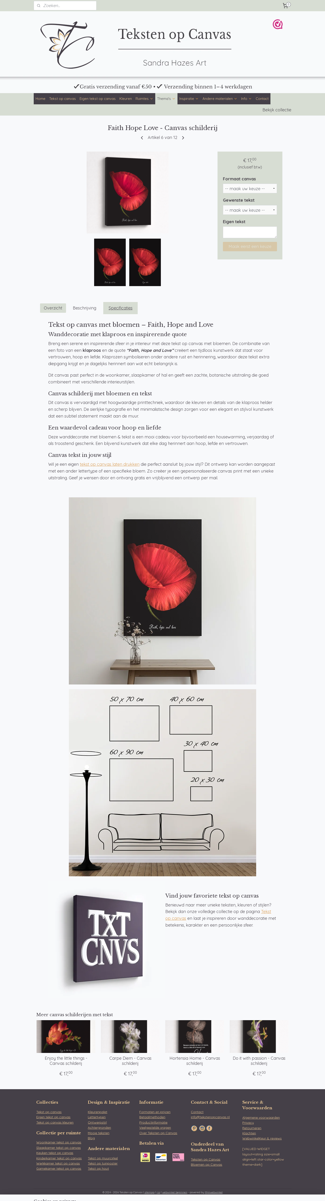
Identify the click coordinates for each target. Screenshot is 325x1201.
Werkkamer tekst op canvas (58, 1163)
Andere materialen (220, 98)
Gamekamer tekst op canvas (58, 1168)
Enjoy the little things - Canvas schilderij (66, 1061)
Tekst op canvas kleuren (55, 1122)
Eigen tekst (234, 221)
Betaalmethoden (152, 1117)
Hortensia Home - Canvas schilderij (195, 1061)
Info (246, 98)
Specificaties (121, 308)
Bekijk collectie (276, 110)
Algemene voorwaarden (261, 1117)
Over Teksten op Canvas (158, 1133)
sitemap (149, 1192)
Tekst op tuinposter (103, 1163)
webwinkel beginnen (174, 1192)
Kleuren (125, 98)
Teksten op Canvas (205, 1159)
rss (158, 1192)
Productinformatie (153, 1122)
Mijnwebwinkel (214, 1192)
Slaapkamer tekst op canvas (58, 1148)
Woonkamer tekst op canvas (58, 1142)
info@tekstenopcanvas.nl (210, 1117)
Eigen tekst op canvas (98, 98)
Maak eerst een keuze (250, 246)
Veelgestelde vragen (155, 1127)
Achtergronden (99, 1127)
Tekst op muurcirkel (103, 1158)
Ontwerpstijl (97, 1122)
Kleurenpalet (97, 1112)
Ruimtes (144, 98)
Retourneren (251, 1128)
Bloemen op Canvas (206, 1164)
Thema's (166, 98)
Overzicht (53, 308)
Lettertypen (97, 1117)
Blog (91, 1138)
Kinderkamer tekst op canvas (59, 1158)
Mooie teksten (98, 1133)
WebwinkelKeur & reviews (262, 1138)
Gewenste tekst (239, 200)
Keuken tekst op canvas (54, 1153)
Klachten (249, 1133)
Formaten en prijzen (154, 1112)
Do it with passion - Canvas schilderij (259, 1061)
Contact (262, 98)
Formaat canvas (239, 179)
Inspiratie (189, 98)
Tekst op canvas (62, 98)
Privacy (248, 1123)
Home (40, 98)
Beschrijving (84, 308)
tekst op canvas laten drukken (110, 464)
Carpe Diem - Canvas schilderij (130, 1061)
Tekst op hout (98, 1168)
